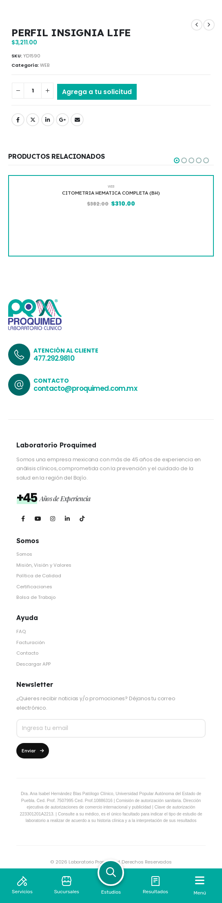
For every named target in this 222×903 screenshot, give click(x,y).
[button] (176, 160)
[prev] (196, 25)
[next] (209, 25)
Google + (62, 119)
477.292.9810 (53, 358)
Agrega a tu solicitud (97, 92)
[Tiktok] (82, 518)
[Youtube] (37, 518)
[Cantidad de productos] (33, 91)
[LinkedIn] (67, 518)
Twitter (32, 119)
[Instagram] (52, 518)
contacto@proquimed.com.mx (85, 388)
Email (77, 119)
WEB (44, 65)
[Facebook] (23, 518)
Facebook (17, 119)
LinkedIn (47, 119)
